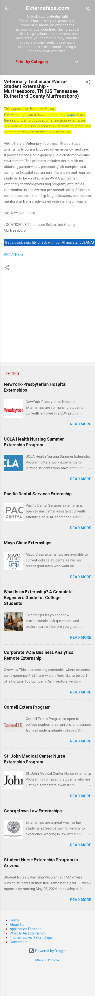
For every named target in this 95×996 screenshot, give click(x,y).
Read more (80, 424)
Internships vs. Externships (31, 937)
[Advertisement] (45, 320)
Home (14, 920)
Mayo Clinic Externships (27, 542)
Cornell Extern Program (27, 707)
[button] (88, 83)
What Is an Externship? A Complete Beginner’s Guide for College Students (38, 597)
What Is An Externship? (28, 933)
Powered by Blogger (47, 951)
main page (67, 114)
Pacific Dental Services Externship (38, 493)
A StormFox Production (47, 960)
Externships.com (47, 8)
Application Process (25, 929)
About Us (17, 924)
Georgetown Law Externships (33, 810)
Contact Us (18, 942)
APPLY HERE (14, 254)
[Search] (88, 9)
